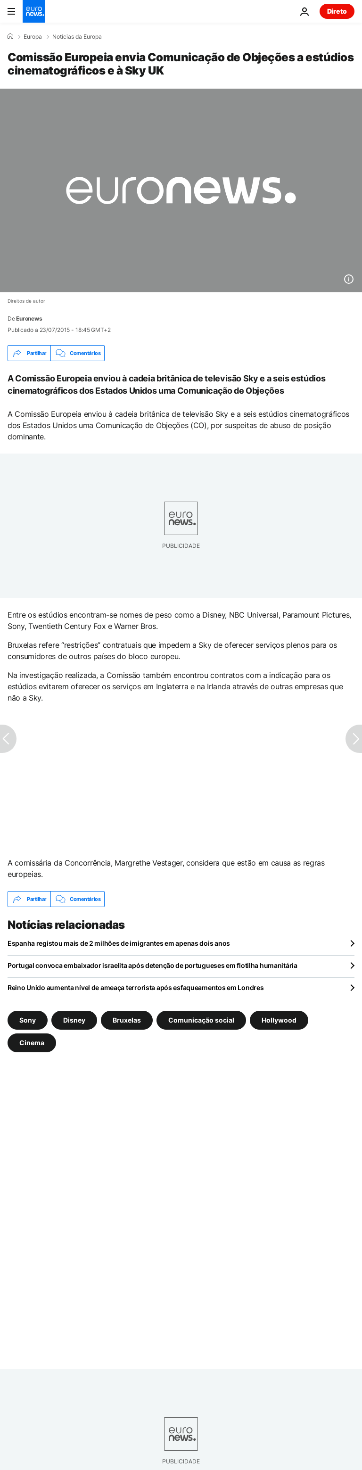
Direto (337, 11)
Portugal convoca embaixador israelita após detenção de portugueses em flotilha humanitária (152, 965)
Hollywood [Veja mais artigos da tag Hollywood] (279, 1020)
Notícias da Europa (77, 37)
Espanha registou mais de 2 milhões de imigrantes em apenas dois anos (119, 943)
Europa (33, 37)
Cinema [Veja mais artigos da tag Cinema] (31, 1043)
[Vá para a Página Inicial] (34, 11)
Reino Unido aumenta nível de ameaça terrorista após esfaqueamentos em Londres (135, 987)
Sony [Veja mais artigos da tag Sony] (27, 1020)
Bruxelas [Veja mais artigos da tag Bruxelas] (127, 1020)
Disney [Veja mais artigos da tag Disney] (74, 1020)
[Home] (10, 36)
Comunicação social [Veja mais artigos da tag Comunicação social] (201, 1020)
